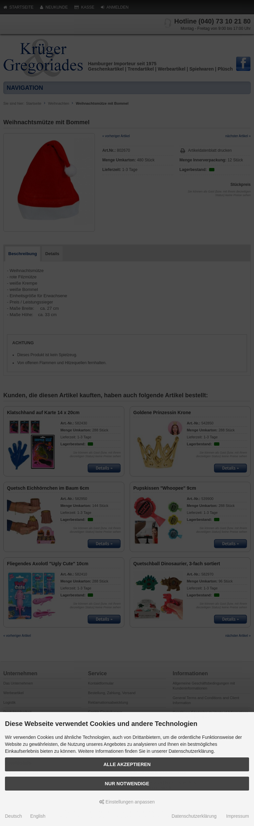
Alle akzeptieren (127, 764)
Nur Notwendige (127, 783)
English (37, 816)
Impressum (237, 816)
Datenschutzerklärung (194, 816)
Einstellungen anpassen (127, 801)
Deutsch (13, 816)
